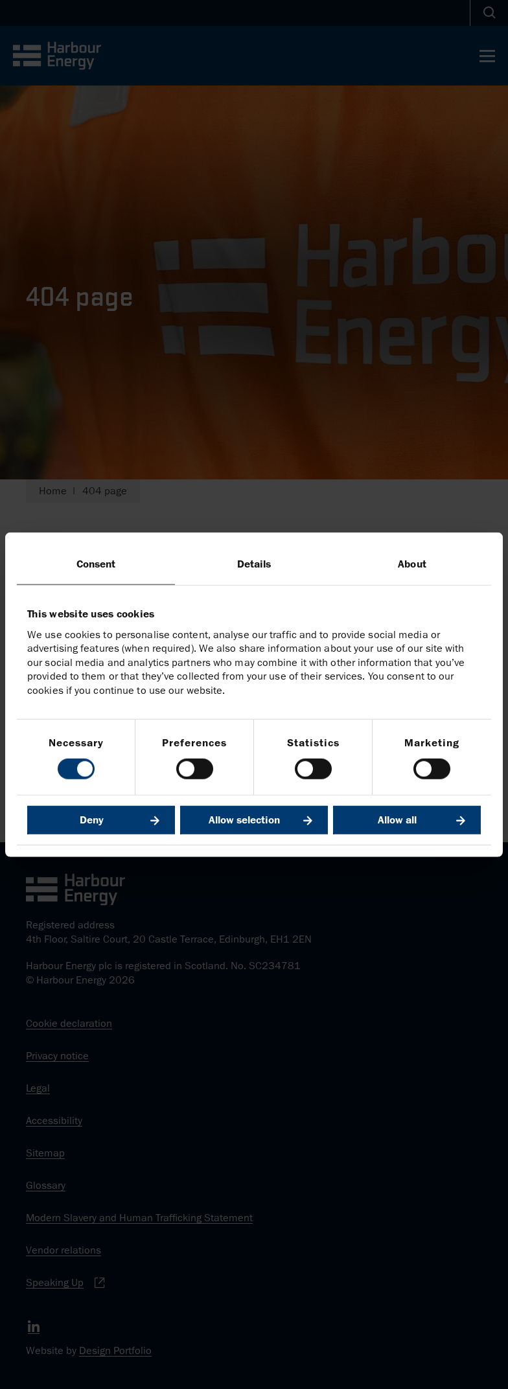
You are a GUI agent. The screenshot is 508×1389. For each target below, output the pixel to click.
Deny (92, 819)
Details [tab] (254, 564)
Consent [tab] (96, 564)
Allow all (397, 819)
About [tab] (412, 564)
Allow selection (244, 819)
